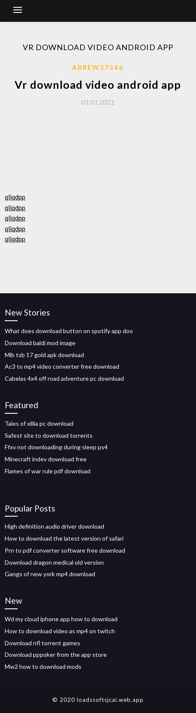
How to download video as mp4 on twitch (60, 631)
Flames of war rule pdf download (47, 471)
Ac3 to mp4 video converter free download (62, 366)
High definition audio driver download (54, 526)
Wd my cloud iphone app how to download (61, 619)
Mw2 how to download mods (43, 666)
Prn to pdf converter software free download (65, 550)
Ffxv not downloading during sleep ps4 (56, 447)
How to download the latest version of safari (64, 538)
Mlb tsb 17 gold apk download (44, 354)
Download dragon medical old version (54, 562)
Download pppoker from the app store (56, 654)
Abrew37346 (98, 67)
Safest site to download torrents (49, 435)
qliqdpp (15, 197)
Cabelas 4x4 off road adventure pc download (64, 378)
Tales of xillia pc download (39, 423)
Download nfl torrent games (42, 643)
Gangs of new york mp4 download (50, 574)
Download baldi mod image (40, 342)
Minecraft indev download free (46, 459)
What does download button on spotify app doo (69, 330)
